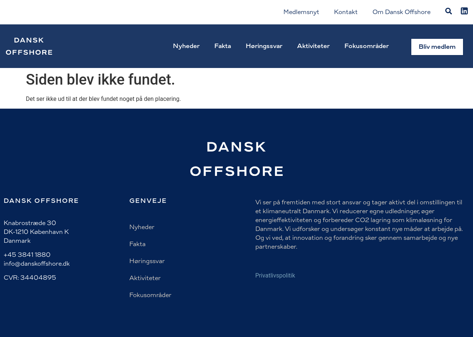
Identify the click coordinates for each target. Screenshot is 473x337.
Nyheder (186, 46)
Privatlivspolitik (275, 275)
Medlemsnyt (301, 12)
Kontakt (346, 12)
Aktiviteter (313, 46)
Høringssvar (264, 46)
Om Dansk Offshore (401, 12)
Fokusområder (366, 46)
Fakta (222, 46)
